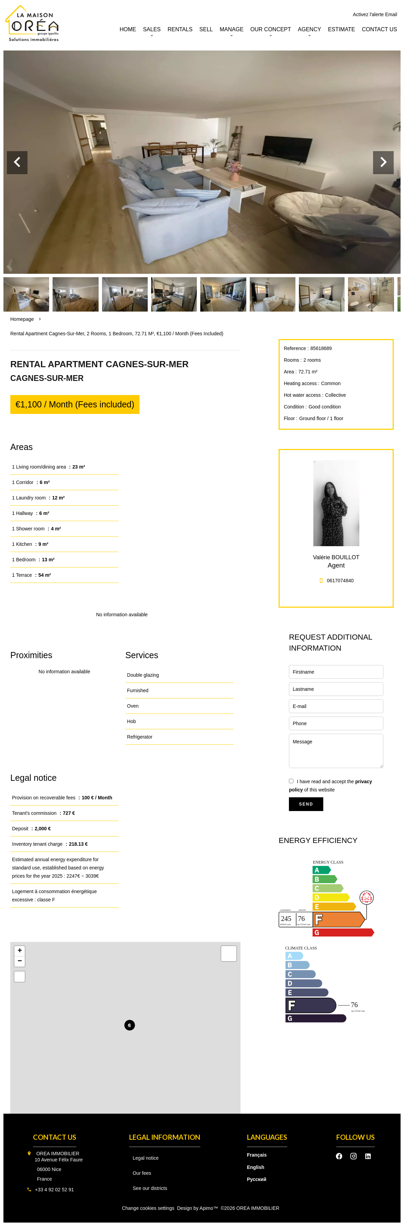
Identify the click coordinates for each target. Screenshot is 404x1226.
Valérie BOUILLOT (336, 557)
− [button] (20, 961)
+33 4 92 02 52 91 (54, 1189)
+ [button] (20, 951)
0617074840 (340, 580)
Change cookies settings (148, 1208)
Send (306, 804)
